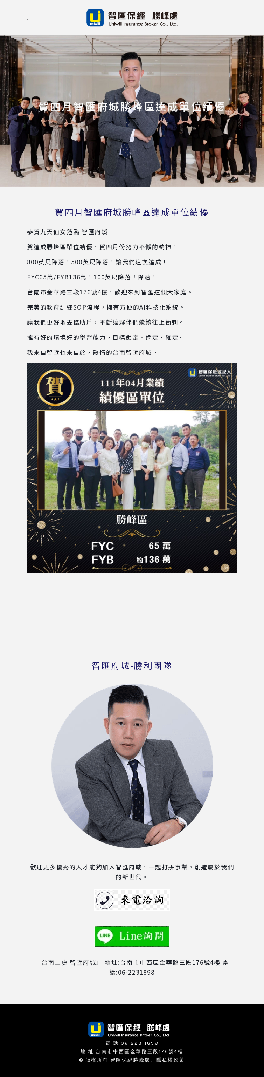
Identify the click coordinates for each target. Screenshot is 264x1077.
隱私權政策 (170, 1060)
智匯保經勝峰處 (130, 1060)
